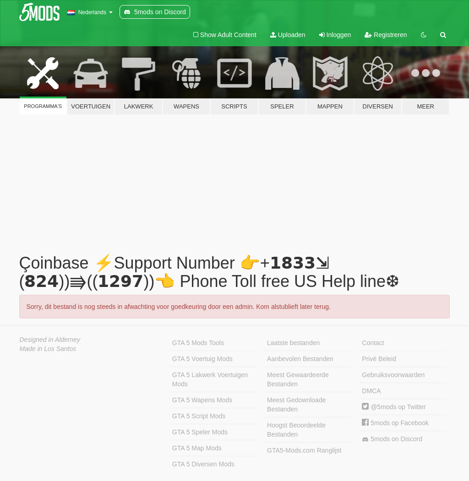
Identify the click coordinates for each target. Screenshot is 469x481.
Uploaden (287, 34)
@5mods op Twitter (393, 407)
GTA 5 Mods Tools (198, 342)
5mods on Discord (392, 439)
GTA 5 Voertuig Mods (202, 358)
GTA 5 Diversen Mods (203, 464)
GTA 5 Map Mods (197, 448)
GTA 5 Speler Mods (200, 432)
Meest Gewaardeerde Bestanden (298, 379)
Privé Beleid (379, 358)
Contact (373, 342)
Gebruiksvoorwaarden (393, 374)
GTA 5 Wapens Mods (202, 400)
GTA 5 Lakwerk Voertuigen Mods (210, 379)
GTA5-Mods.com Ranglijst (304, 450)
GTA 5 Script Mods (198, 416)
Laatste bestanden (293, 342)
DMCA (371, 391)
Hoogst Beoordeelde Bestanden (296, 430)
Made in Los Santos (48, 348)
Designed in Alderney (50, 339)
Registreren (386, 34)
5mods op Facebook (395, 423)
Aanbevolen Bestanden (300, 358)
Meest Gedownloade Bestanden (296, 404)
